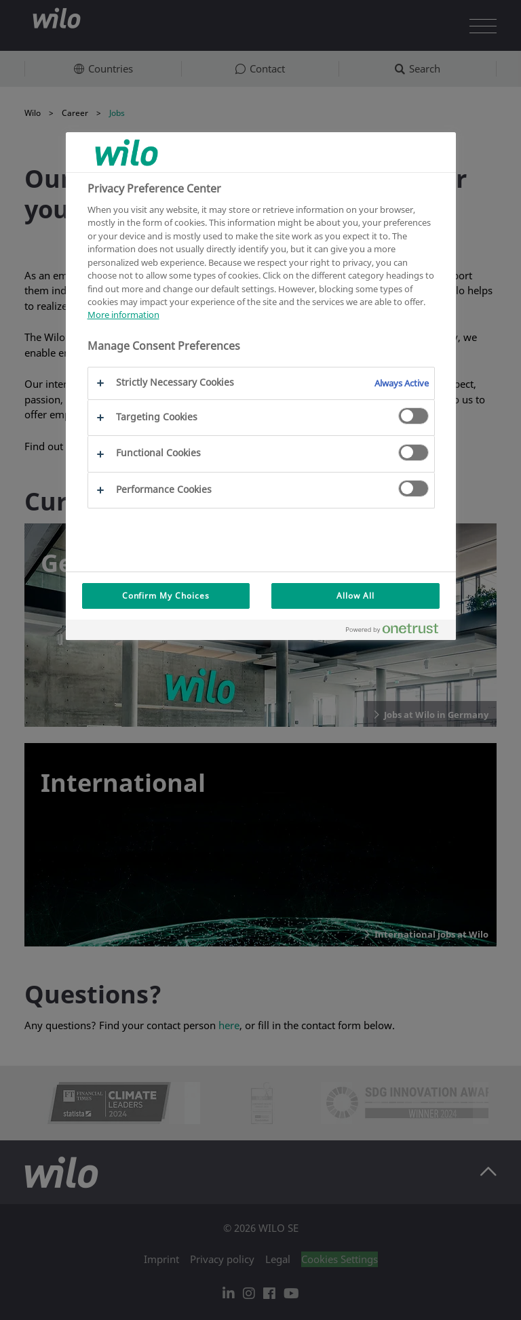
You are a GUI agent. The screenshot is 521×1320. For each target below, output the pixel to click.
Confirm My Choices (166, 595)
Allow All (355, 595)
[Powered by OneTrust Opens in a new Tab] (397, 631)
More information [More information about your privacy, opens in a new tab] (123, 314)
